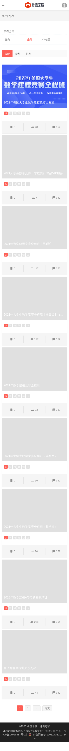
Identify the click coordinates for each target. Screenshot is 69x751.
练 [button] (6, 113)
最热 (17, 53)
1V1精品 (45, 39)
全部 (29, 39)
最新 (7, 53)
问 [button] (15, 113)
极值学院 (32, 726)
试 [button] (10, 113)
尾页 (47, 708)
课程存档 (45, 726)
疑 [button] (19, 113)
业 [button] (28, 113)
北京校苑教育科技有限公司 (40, 730)
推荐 (28, 53)
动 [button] (23, 113)
